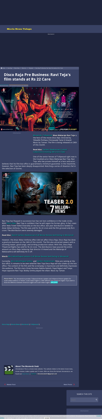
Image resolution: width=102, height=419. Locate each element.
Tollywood (47, 135)
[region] (51, 12)
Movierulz (37, 135)
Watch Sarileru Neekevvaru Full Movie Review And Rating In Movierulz (43, 235)
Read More (25, 374)
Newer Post (9, 384)
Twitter (33, 374)
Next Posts (69, 384)
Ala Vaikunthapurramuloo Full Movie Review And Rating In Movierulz (38, 256)
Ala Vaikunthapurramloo (22, 261)
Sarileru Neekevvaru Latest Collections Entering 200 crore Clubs (50, 150)
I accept (46, 418)
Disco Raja (11, 223)
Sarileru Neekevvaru (46, 261)
